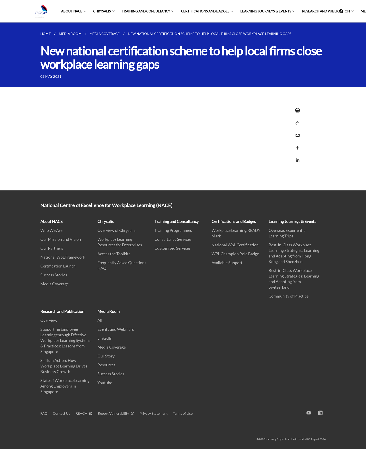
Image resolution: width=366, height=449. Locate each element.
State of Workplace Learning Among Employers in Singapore (64, 386)
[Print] (296, 110)
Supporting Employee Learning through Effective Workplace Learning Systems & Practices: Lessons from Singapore (65, 340)
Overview (48, 320)
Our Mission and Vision (60, 239)
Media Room (108, 311)
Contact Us (61, 413)
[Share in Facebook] (296, 145)
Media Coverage (54, 283)
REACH (82, 413)
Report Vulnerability (114, 413)
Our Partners (51, 248)
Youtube (104, 382)
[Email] (296, 132)
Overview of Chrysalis (116, 230)
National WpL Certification (235, 244)
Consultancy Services (172, 239)
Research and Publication (326, 11)
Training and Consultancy (146, 11)
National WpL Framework (62, 257)
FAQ (43, 413)
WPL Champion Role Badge (235, 253)
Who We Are (51, 230)
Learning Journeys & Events (265, 11)
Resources (106, 364)
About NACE (71, 11)
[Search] (341, 11)
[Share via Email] (296, 135)
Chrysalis (102, 11)
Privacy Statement (154, 413)
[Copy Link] (296, 122)
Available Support (227, 262)
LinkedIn (104, 338)
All (99, 320)
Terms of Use (183, 413)
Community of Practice (288, 296)
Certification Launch (58, 265)
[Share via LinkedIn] (296, 160)
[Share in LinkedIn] (296, 157)
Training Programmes (173, 230)
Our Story (106, 355)
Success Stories (53, 274)
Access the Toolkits (113, 253)
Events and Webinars (115, 329)
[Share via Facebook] (296, 147)
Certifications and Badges (205, 11)
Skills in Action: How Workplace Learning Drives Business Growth (63, 366)
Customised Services (172, 248)
